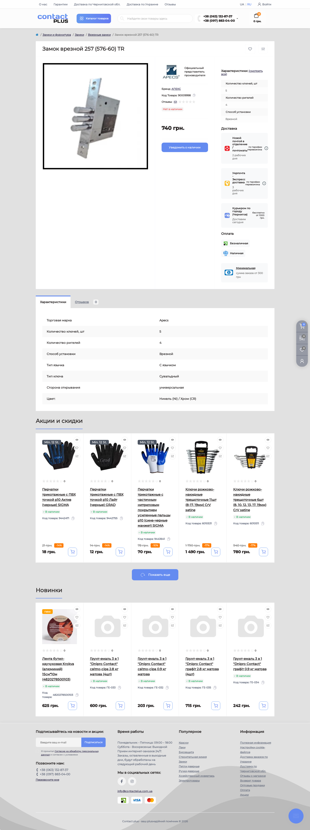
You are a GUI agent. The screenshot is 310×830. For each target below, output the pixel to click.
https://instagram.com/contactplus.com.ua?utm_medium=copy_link (132, 781)
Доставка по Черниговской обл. (97, 4)
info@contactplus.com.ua (135, 791)
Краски (183, 742)
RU (249, 4)
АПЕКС (176, 88)
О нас (43, 4)
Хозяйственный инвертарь (196, 775)
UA (242, 4)
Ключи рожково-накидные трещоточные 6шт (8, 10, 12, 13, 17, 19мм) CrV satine (249, 499)
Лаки (182, 747)
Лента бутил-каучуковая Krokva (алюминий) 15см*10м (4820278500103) (58, 669)
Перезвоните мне (47, 779)
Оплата (245, 790)
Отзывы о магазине (253, 775)
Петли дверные (189, 766)
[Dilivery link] (266, 148)
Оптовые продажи (252, 785)
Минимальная (245, 268)
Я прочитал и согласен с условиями (70, 753)
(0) (175, 101)
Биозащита (186, 752)
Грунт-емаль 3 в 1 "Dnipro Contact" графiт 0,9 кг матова (250, 664)
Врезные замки (99, 34)
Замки (79, 34)
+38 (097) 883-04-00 (219, 21)
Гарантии (61, 4)
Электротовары (189, 780)
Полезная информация (255, 742)
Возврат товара (250, 780)
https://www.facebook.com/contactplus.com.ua (122, 781)
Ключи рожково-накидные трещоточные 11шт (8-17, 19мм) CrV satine (200, 499)
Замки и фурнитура (57, 34)
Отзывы (170, 4)
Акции (244, 794)
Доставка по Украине (142, 4)
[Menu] (94, 18)
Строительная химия (193, 756)
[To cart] (72, 552)
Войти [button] (264, 4)
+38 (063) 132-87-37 (217, 16)
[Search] (122, 18)
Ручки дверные (189, 771)
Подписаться (93, 742)
